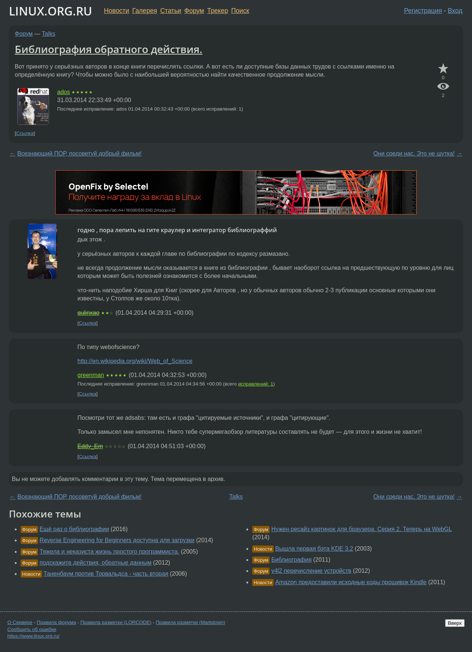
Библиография (291, 560)
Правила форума (56, 622)
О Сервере (19, 622)
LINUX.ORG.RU (50, 11)
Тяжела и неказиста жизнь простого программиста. (109, 551)
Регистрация (423, 10)
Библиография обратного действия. (108, 49)
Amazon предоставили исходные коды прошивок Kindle (350, 582)
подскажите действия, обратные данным (95, 562)
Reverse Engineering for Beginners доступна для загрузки (116, 540)
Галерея (144, 10)
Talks (48, 34)
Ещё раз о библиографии (74, 529)
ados (63, 92)
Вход (455, 10)
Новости (116, 10)
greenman (90, 375)
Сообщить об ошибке (31, 629)
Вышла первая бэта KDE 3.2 (314, 548)
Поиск (240, 10)
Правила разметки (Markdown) (190, 622)
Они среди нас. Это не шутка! (414, 153)
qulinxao (88, 313)
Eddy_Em (90, 446)
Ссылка (25, 133)
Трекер (217, 10)
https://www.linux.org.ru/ (33, 636)
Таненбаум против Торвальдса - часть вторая (106, 574)
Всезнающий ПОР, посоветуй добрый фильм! (79, 153)
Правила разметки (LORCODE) (116, 622)
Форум (194, 10)
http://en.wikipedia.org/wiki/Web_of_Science (134, 361)
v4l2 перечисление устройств (311, 571)
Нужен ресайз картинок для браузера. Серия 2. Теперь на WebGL (361, 529)
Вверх (455, 623)
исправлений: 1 (255, 384)
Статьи (170, 10)
